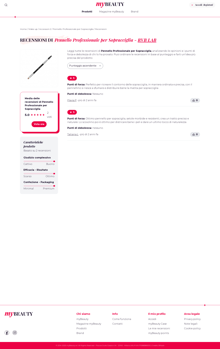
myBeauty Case (157, 323)
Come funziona (121, 319)
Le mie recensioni (159, 328)
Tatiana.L (72, 134)
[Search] (6, 5)
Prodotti (87, 11)
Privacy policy (192, 319)
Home (23, 29)
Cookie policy (192, 328)
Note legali (191, 323)
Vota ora (39, 124)
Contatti (117, 323)
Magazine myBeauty (111, 11)
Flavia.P (72, 100)
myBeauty (82, 319)
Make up (33, 29)
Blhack (161, 345)
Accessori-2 (45, 29)
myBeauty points (158, 333)
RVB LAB (147, 40)
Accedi (152, 319)
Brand (134, 11)
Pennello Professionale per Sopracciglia (73, 29)
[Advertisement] (39, 242)
